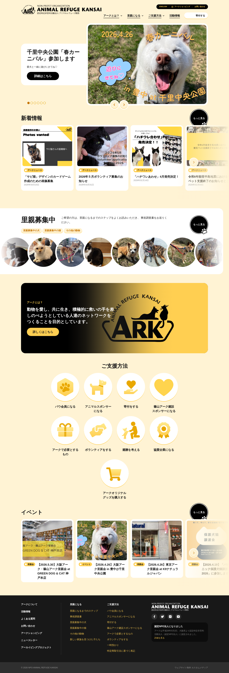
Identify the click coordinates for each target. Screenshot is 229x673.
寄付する (111, 622)
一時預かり (113, 645)
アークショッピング (31, 633)
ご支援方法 (154, 15)
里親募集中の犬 (78, 622)
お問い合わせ (28, 626)
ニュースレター (29, 640)
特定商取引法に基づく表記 (121, 651)
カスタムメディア (200, 667)
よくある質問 (28, 618)
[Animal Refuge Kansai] (61, 9)
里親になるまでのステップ (84, 611)
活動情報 (174, 15)
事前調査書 (76, 616)
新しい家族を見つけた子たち (85, 639)
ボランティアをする (117, 639)
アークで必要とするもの (120, 633)
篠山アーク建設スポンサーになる (124, 628)
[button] (114, 104)
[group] (47, 158)
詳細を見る (159, 638)
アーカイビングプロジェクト (36, 647)
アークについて (29, 604)
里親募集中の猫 (78, 628)
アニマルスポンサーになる (121, 616)
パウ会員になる (115, 611)
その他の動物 (77, 633)
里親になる (133, 15)
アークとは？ (111, 15)
